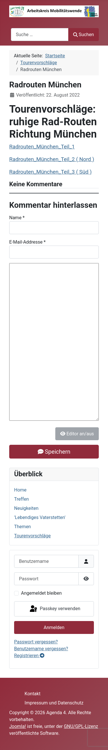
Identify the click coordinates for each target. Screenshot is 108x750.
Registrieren (29, 655)
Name (17, 217)
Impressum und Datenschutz (53, 703)
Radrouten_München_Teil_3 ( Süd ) (50, 172)
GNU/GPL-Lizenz (81, 726)
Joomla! (17, 726)
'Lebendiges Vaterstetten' (39, 517)
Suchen (83, 34)
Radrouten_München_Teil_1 (42, 147)
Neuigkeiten (26, 508)
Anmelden (53, 627)
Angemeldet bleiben (41, 593)
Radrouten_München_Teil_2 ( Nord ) (51, 159)
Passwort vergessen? (36, 642)
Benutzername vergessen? (41, 648)
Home (20, 490)
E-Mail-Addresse (27, 242)
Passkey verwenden (54, 609)
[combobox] (40, 34)
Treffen (21, 499)
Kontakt (32, 693)
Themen (22, 526)
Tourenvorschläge (32, 535)
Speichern (54, 451)
